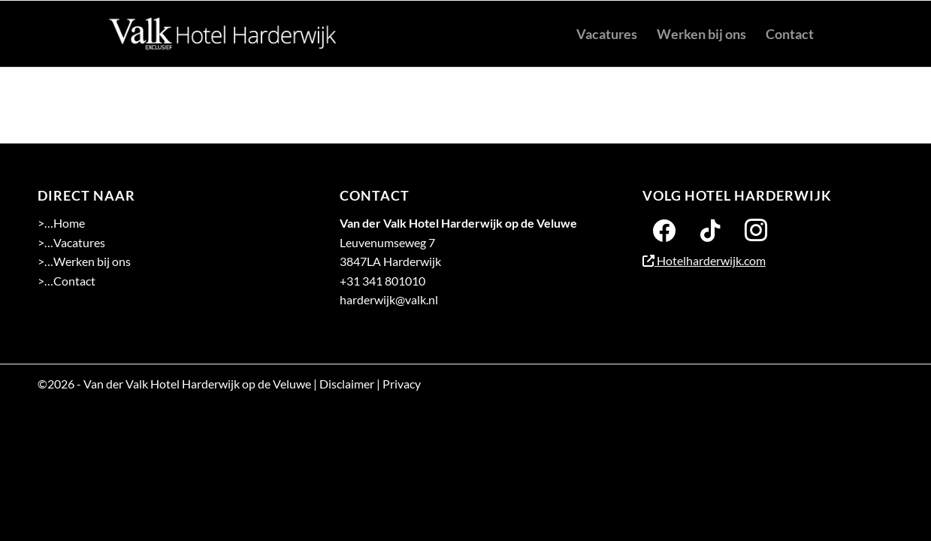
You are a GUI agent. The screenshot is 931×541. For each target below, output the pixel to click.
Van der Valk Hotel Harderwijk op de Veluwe (197, 383)
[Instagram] (756, 229)
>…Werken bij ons (84, 261)
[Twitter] (710, 229)
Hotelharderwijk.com (704, 260)
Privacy (401, 383)
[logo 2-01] (222, 34)
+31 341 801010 (382, 281)
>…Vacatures (71, 242)
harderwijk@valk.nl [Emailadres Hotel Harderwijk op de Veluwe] (389, 299)
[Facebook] (664, 229)
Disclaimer (346, 383)
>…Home (61, 223)
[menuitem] (607, 34)
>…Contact (66, 281)
